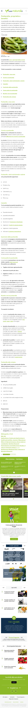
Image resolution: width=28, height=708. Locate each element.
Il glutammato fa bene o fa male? (20, 466)
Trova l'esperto (20, 697)
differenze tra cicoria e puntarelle (15, 136)
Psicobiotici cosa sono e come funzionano (7, 466)
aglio (11, 321)
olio (24, 319)
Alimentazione (6, 454)
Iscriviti (14, 682)
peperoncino (18, 357)
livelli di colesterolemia (15, 225)
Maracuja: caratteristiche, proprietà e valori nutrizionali (20, 463)
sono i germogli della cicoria (17, 59)
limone (20, 331)
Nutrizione (13, 454)
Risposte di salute (13, 698)
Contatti (12, 697)
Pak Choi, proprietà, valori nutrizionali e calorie (6, 463)
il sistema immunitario (15, 231)
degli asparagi (14, 262)
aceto (4, 321)
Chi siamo (5, 697)
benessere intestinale (16, 222)
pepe (8, 321)
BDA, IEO (3, 436)
